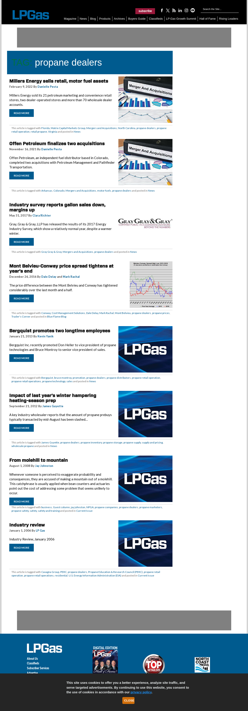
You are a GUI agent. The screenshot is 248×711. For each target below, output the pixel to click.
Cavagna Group (50, 572)
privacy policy (141, 692)
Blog (93, 18)
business (46, 507)
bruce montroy (63, 377)
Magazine (70, 18)
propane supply (132, 442)
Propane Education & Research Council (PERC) (115, 572)
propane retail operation (146, 377)
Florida (45, 128)
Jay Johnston (44, 466)
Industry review (27, 525)
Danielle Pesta (48, 86)
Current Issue (84, 510)
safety (33, 510)
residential (61, 575)
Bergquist (47, 377)
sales (69, 381)
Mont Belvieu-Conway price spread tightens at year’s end (61, 268)
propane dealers (146, 128)
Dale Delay (48, 276)
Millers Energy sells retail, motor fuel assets (58, 81)
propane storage (112, 442)
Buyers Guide (137, 18)
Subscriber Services (38, 668)
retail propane (39, 131)
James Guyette (52, 406)
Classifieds (156, 18)
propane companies (106, 507)
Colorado (58, 190)
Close (129, 700)
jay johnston (78, 507)
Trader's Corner (20, 316)
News (83, 18)
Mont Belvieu (123, 313)
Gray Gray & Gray (51, 251)
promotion (79, 377)
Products (104, 18)
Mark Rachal (71, 276)
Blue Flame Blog (56, 316)
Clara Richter (41, 215)
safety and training (49, 510)
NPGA (90, 507)
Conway (46, 313)
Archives (119, 18)
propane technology (53, 381)
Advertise (32, 673)
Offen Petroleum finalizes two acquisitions (57, 143)
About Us (32, 658)
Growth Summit (181, 18)
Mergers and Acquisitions (101, 128)
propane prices (161, 313)
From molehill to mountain (38, 460)
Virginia (52, 131)
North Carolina (126, 128)
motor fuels (104, 190)
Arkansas (46, 190)
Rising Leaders (228, 18)
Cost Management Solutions (68, 313)
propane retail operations (26, 381)
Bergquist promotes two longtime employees (59, 330)
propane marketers (150, 507)
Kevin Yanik (45, 336)
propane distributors (119, 377)
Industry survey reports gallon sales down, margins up (57, 207)
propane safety (20, 510)
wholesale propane (22, 446)
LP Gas (40, 530)
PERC (63, 572)
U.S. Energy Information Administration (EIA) (95, 575)
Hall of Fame (207, 18)
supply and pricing (152, 442)
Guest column (61, 507)
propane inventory (91, 442)
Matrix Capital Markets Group (68, 128)
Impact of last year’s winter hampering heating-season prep (52, 398)
